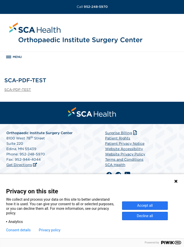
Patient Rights (117, 138)
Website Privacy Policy (125, 154)
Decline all (145, 216)
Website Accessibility (124, 149)
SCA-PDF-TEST (17, 90)
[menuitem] (92, 112)
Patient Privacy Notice (124, 143)
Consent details (18, 230)
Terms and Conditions (124, 159)
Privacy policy (49, 230)
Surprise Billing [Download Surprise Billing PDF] (121, 133)
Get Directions (19, 165)
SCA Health (115, 165)
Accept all (145, 205)
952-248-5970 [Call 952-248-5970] (92, 7)
